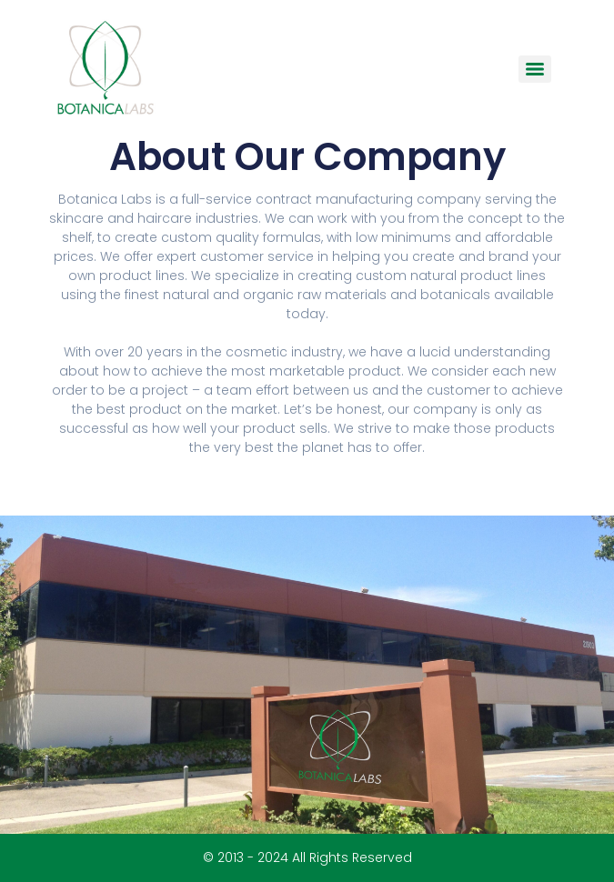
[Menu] (534, 69)
